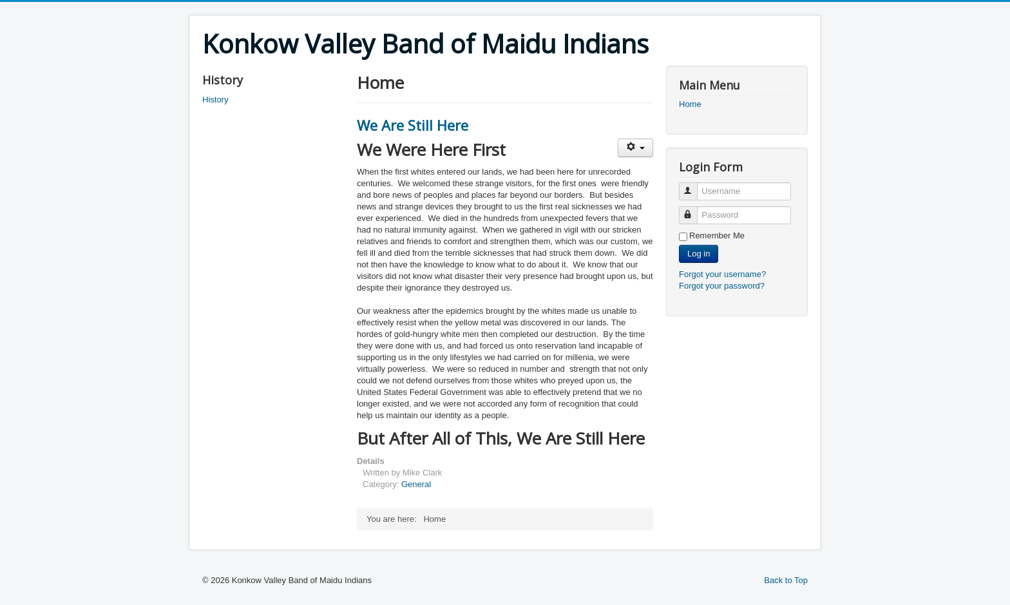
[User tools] (635, 148)
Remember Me (717, 235)
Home (690, 104)
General (416, 484)
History (215, 99)
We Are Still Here (412, 125)
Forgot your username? (722, 274)
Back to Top (786, 580)
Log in (698, 253)
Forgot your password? (722, 286)
